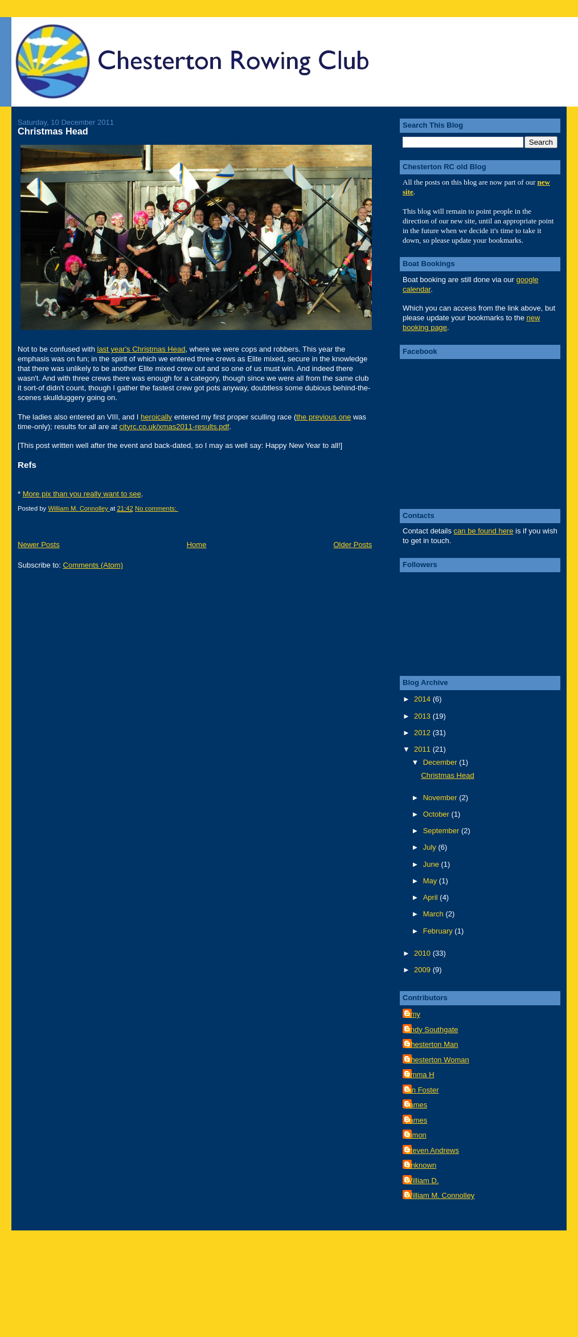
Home (197, 544)
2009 (423, 969)
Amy (412, 1014)
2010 (423, 953)
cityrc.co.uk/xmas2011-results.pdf (174, 426)
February (439, 931)
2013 (423, 716)
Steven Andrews (432, 1150)
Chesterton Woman (437, 1059)
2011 (423, 749)
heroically (156, 417)
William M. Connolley (439, 1195)
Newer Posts (39, 544)
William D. (422, 1180)
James (416, 1104)
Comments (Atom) (93, 565)
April (431, 897)
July (430, 847)
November (441, 797)
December (441, 762)
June (432, 864)
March (434, 914)
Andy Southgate (431, 1029)
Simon (416, 1135)
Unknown (420, 1165)
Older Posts (352, 544)
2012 (423, 732)
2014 (423, 699)
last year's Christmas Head (141, 349)
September (442, 830)
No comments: (156, 508)
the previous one (323, 417)
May (431, 881)
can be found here (484, 531)
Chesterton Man (431, 1044)
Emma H (419, 1074)
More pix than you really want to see (82, 494)
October (437, 814)
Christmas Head (53, 131)
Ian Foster (422, 1090)
